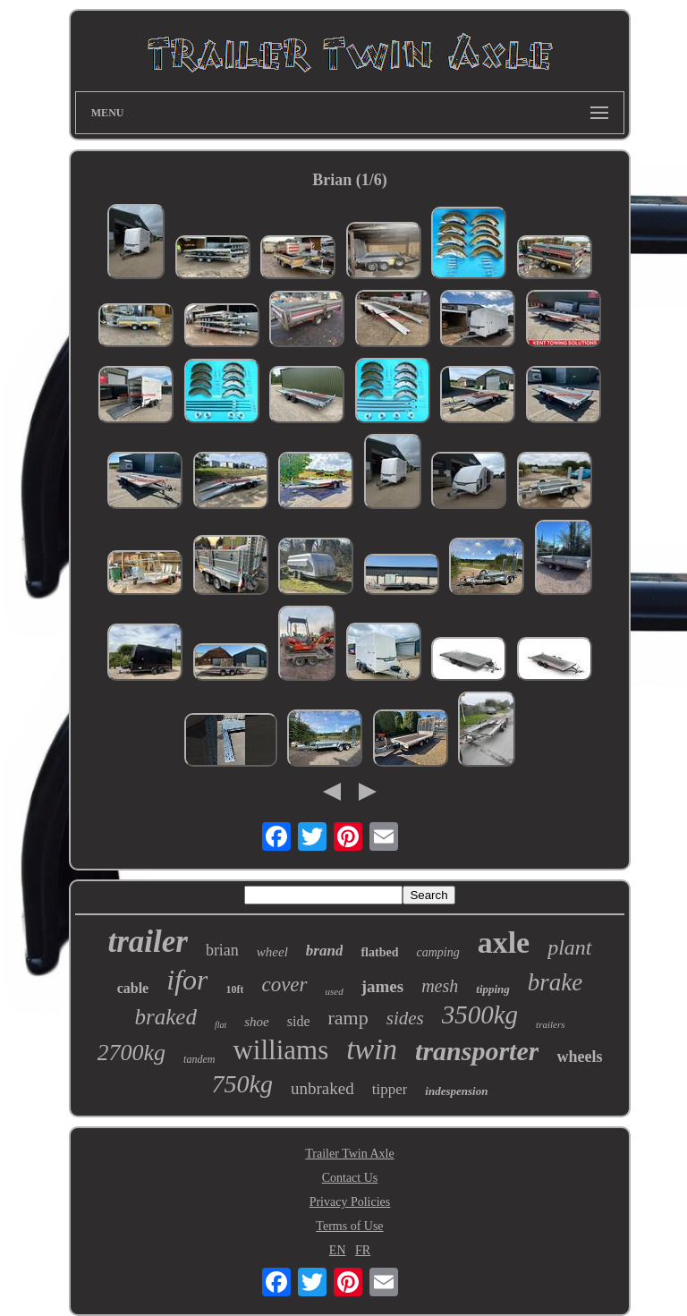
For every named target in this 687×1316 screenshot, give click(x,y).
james (382, 986)
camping (437, 952)
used (335, 991)
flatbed (379, 952)
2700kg (132, 1053)
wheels (579, 1057)
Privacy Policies (350, 1202)
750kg (242, 1084)
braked (165, 1017)
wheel (272, 952)
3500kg (480, 1014)
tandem (199, 1059)
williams (280, 1050)
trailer (147, 941)
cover (284, 984)
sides (405, 1018)
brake (555, 982)
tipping (493, 989)
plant (569, 947)
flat (220, 1025)
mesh (439, 986)
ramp (348, 1017)
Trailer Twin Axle (349, 1153)
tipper (390, 1089)
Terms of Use (349, 1226)
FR (362, 1250)
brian (222, 950)
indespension (456, 1091)
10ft (234, 989)
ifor (187, 980)
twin (371, 1049)
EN (337, 1250)
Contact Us (350, 1177)
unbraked (322, 1088)
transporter (477, 1051)
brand (325, 950)
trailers (550, 1024)
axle (504, 942)
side (298, 1021)
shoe (256, 1022)
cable (133, 988)
